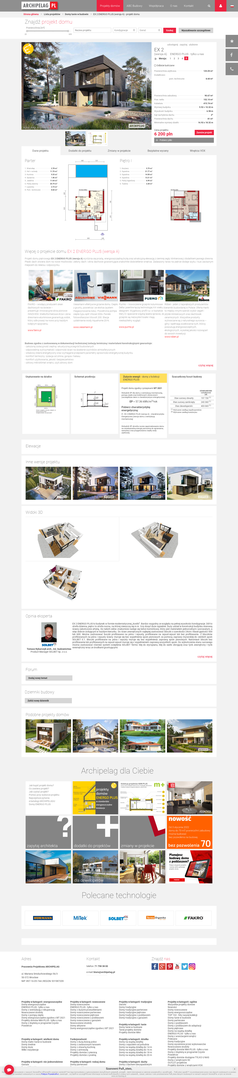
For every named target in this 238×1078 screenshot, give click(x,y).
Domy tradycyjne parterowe (133, 1009)
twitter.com (184, 966)
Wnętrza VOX (197, 150)
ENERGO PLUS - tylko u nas (187, 54)
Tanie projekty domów (130, 1029)
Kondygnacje (121, 30)
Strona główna (31, 14)
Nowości (172, 1007)
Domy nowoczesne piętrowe (84, 1015)
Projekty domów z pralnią (83, 1055)
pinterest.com (169, 966)
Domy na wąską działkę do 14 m (135, 1047)
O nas (173, 5)
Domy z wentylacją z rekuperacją (38, 1009)
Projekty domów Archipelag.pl (39, 5)
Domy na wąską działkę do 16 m (135, 1049)
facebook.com (155, 966)
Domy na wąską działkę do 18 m (135, 1052)
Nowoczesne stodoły (32, 1012)
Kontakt (188, 5)
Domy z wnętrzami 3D (179, 1060)
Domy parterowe (78, 1064)
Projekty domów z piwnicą (83, 1052)
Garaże (25, 1064)
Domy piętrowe (175, 1028)
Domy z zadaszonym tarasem (85, 1044)
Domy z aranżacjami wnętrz (182, 1036)
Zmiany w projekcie (119, 150)
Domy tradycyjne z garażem (133, 1017)
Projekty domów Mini (129, 1032)
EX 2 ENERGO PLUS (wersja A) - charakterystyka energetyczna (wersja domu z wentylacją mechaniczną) (142, 416)
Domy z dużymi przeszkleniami (85, 1009)
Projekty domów (110, 5)
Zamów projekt (204, 132)
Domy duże (27, 1047)
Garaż (143, 30)
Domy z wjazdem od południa (134, 1044)
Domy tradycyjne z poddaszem (134, 1015)
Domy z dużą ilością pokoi (83, 1041)
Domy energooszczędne (33, 1004)
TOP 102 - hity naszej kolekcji (182, 1015)
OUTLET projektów (177, 1062)
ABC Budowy (134, 5)
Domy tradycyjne (127, 1007)
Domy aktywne (77, 1025)
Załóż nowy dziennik (38, 700)
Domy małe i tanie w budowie (36, 1041)
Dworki (122, 1004)
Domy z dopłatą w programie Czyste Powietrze (40, 1024)
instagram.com (192, 966)
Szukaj (169, 30)
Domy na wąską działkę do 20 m (135, 1055)
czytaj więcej (205, 367)
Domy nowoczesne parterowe (85, 1012)
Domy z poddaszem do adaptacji (184, 1025)
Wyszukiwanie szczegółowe (195, 30)
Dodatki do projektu (80, 150)
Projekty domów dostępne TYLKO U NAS (188, 1057)
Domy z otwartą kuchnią (82, 1047)
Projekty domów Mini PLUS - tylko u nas (41, 1020)
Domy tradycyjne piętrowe (132, 1012)
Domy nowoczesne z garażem (85, 1020)
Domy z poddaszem (178, 1023)
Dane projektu (40, 150)
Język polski (232, 6)
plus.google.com (162, 966)
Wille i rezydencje (30, 1049)
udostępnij (172, 44)
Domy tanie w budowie (76, 14)
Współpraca (156, 5)
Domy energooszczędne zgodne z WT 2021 (43, 1017)
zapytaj (183, 44)
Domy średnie (28, 1044)
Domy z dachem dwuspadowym (135, 1064)
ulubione (193, 44)
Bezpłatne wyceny (158, 150)
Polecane (172, 1039)
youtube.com (177, 966)
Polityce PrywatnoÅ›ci (50, 1074)
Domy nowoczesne (80, 1004)
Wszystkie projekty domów (181, 1004)
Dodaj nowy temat (37, 678)
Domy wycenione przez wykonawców (187, 1044)
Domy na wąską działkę (131, 1041)
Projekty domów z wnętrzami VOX (185, 1065)
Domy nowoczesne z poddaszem (87, 1017)
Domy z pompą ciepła (32, 1015)
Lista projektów (51, 14)
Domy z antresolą (79, 1049)
